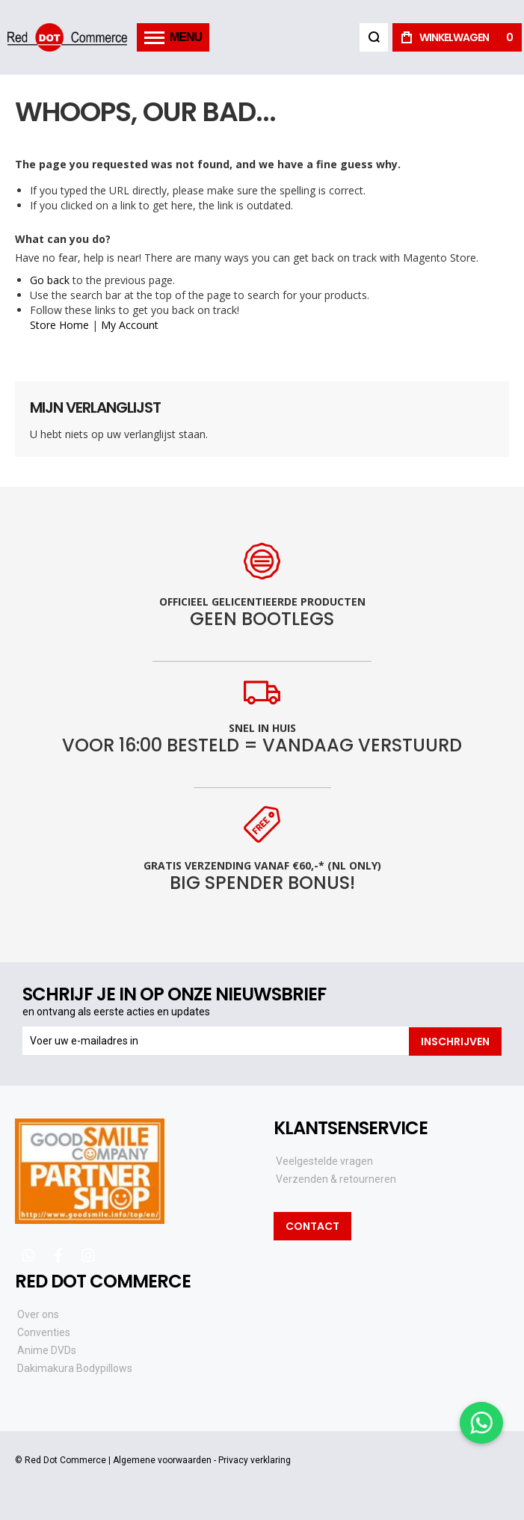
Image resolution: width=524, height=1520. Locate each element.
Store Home (59, 325)
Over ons (38, 1314)
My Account (129, 325)
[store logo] (67, 37)
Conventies (43, 1332)
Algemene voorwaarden (162, 1460)
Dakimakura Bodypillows (74, 1367)
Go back (50, 280)
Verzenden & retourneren (336, 1178)
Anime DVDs (46, 1350)
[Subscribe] (455, 1041)
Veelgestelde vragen (324, 1160)
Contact (312, 1226)
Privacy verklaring (254, 1460)
